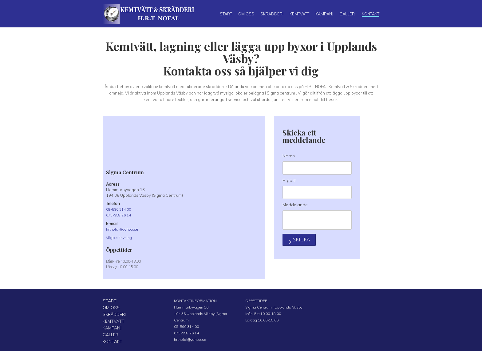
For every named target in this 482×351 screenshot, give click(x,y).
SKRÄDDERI (113, 313)
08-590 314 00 (120, 209)
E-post (289, 180)
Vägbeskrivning (120, 237)
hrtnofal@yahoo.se (124, 228)
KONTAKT (111, 339)
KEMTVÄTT (112, 319)
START (108, 300)
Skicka (304, 251)
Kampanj (324, 13)
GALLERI (110, 332)
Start (226, 13)
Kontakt (370, 13)
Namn (288, 156)
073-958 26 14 (120, 214)
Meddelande (295, 205)
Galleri (347, 13)
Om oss (246, 13)
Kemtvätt (299, 13)
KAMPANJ (111, 326)
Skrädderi (271, 13)
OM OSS (110, 306)
